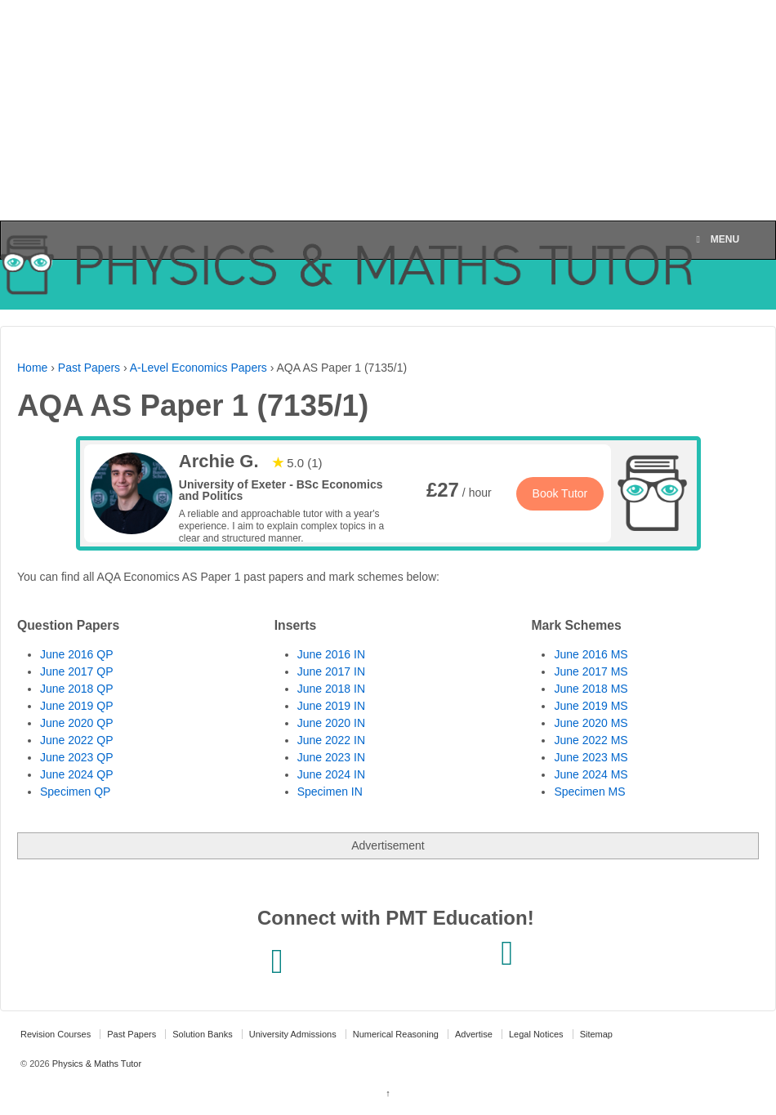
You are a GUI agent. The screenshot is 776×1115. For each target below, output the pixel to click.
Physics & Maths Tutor (95, 1063)
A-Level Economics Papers (198, 367)
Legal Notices (536, 1034)
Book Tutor (560, 493)
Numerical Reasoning (396, 1034)
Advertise (474, 1034)
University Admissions (293, 1034)
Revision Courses (55, 1034)
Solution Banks (202, 1034)
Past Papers (89, 367)
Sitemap (596, 1034)
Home (32, 367)
